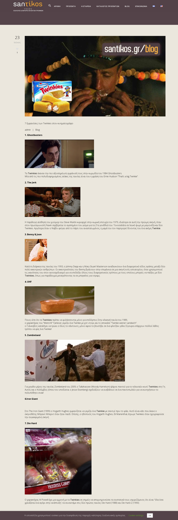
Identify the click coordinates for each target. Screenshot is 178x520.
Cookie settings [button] (136, 515)
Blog (37, 129)
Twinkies (32, 173)
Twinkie (156, 228)
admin (28, 129)
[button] (49, 6)
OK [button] (150, 515)
